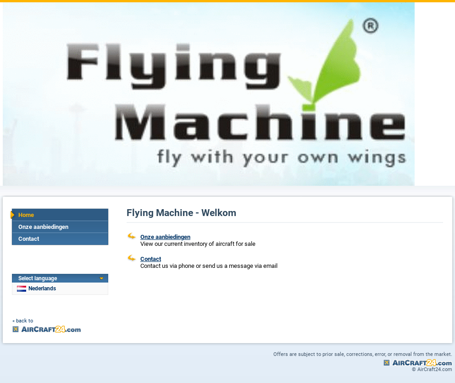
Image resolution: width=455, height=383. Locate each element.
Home (26, 214)
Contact (28, 238)
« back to (22, 321)
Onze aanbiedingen (43, 226)
